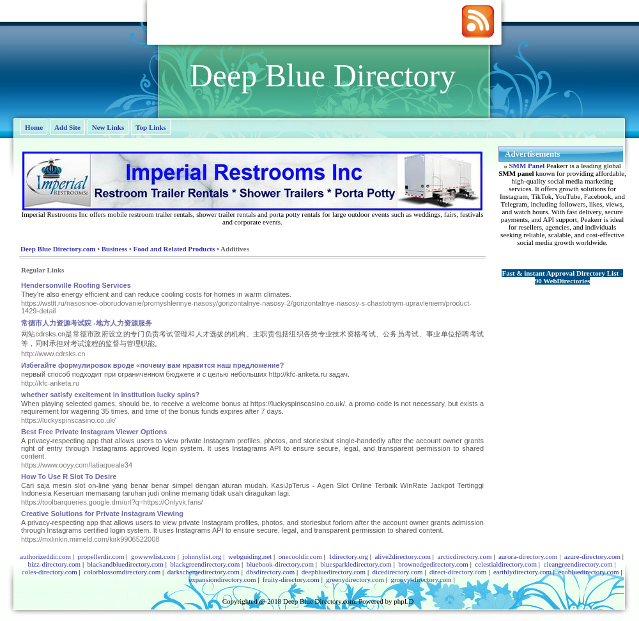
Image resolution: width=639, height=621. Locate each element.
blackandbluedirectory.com (126, 564)
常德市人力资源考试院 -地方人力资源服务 (86, 323)
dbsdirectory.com (270, 572)
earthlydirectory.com (522, 572)
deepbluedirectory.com (334, 572)
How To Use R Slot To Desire (68, 476)
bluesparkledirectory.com (355, 564)
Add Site (67, 127)
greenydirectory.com (355, 579)
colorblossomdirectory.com (122, 572)
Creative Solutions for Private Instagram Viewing (102, 513)
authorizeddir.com (45, 556)
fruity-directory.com (291, 579)
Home (34, 127)
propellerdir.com (100, 556)
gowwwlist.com (153, 556)
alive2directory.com (402, 556)
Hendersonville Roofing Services (76, 285)
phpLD (403, 601)
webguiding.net (250, 556)
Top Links (150, 127)
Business (114, 249)
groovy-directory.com (421, 579)
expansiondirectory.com (222, 579)
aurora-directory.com (527, 556)
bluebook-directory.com (280, 564)
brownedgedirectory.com (433, 564)
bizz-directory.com (54, 564)
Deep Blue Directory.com (57, 249)
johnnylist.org (201, 556)
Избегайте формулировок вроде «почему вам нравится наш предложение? (152, 365)
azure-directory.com (592, 556)
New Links (108, 127)
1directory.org (348, 556)
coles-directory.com (49, 572)
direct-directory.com (457, 572)
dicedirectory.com (398, 572)
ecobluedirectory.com (588, 572)
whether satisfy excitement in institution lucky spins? (110, 394)
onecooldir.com (300, 556)
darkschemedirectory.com (203, 572)
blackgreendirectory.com (205, 564)
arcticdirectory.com (464, 556)
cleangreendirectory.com (578, 564)
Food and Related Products (174, 249)
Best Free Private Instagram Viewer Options (94, 432)
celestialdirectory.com (506, 564)
